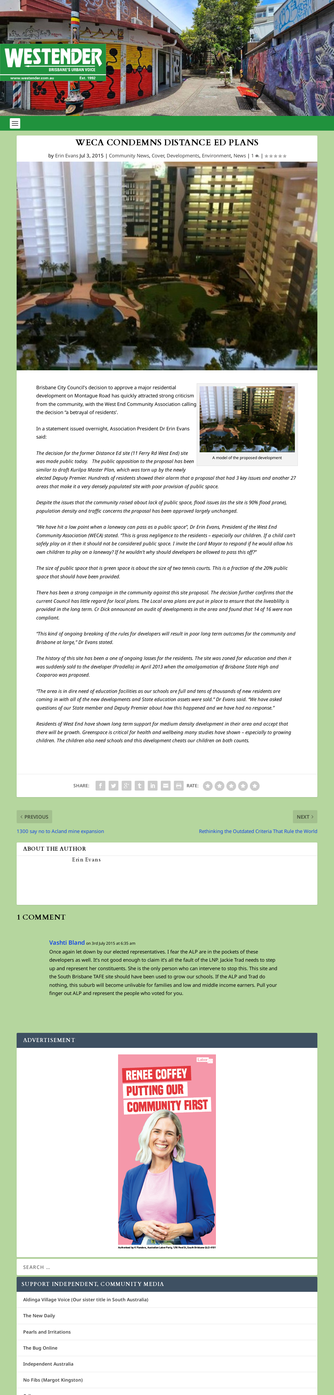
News (240, 155)
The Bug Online (40, 1348)
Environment (216, 155)
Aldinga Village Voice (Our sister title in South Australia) (85, 1299)
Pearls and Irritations (47, 1332)
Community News (129, 155)
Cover (158, 155)
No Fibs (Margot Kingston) (53, 1380)
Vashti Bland (67, 942)
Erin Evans (66, 155)
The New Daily (39, 1315)
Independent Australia (48, 1364)
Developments (183, 155)
